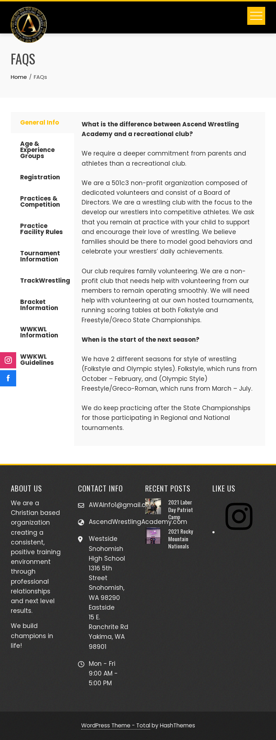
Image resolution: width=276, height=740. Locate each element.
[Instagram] (239, 532)
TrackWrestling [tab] (45, 280)
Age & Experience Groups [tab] (37, 149)
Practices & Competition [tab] (40, 201)
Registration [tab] (40, 177)
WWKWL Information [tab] (39, 332)
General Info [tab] (39, 122)
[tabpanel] (169, 278)
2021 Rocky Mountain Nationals (180, 538)
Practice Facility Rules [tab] (41, 228)
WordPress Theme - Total (115, 725)
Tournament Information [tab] (40, 256)
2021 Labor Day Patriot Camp (180, 509)
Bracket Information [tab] (39, 304)
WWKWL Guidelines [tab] (37, 359)
